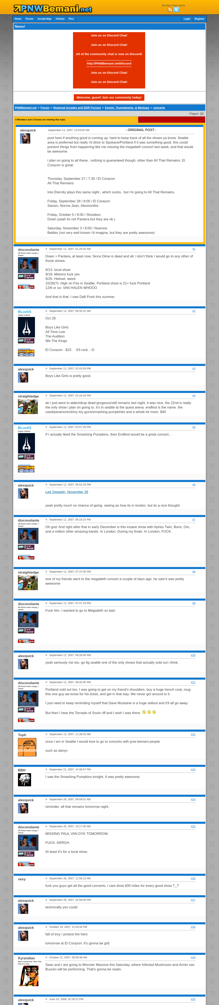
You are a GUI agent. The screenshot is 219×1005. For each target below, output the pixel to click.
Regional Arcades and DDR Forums (77, 107)
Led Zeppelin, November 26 (66, 492)
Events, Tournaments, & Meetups (127, 107)
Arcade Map (44, 18)
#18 (193, 926)
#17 (193, 899)
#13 (193, 769)
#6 (193, 484)
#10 (193, 655)
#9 (193, 603)
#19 (193, 957)
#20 (193, 999)
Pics (71, 18)
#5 (193, 427)
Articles (60, 18)
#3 (193, 368)
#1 (193, 248)
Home (18, 18)
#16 (193, 878)
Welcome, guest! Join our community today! (109, 97)
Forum (29, 18)
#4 (193, 395)
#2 (193, 310)
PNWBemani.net (26, 107)
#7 (193, 519)
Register (199, 18)
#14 (193, 799)
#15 (193, 826)
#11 (193, 682)
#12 (193, 734)
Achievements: (24, 284)
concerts (159, 107)
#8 (193, 571)
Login (187, 18)
